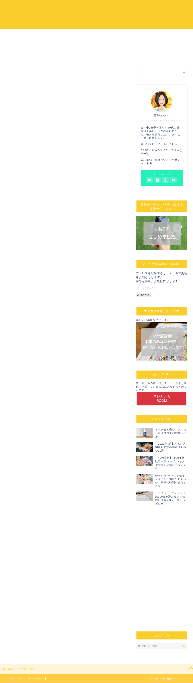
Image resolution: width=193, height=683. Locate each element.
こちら (173, 144)
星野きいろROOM (161, 399)
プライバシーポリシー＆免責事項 (26, 678)
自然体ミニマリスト (96, 14)
